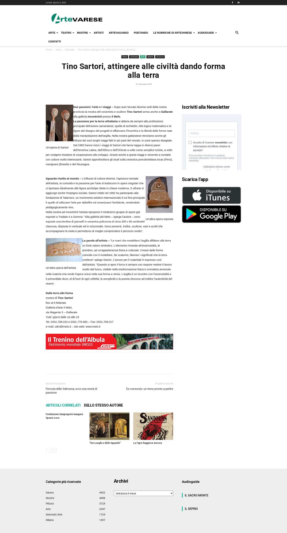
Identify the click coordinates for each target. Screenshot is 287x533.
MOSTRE (84, 32)
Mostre (150, 56)
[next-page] (54, 450)
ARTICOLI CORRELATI (63, 405)
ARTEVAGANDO (119, 32)
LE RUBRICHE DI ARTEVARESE (174, 32)
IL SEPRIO (191, 508)
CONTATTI (54, 41)
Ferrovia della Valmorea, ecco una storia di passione (71, 390)
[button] (236, 33)
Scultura (160, 56)
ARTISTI (99, 32)
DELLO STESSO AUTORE (103, 405)
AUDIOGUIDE (207, 32)
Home (49, 49)
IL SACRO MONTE (196, 495)
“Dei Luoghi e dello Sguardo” (105, 443)
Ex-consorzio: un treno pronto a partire (149, 388)
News (58, 49)
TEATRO (67, 32)
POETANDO (141, 32)
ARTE (53, 32)
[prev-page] (48, 450)
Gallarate (69, 49)
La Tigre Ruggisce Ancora (147, 443)
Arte (142, 56)
